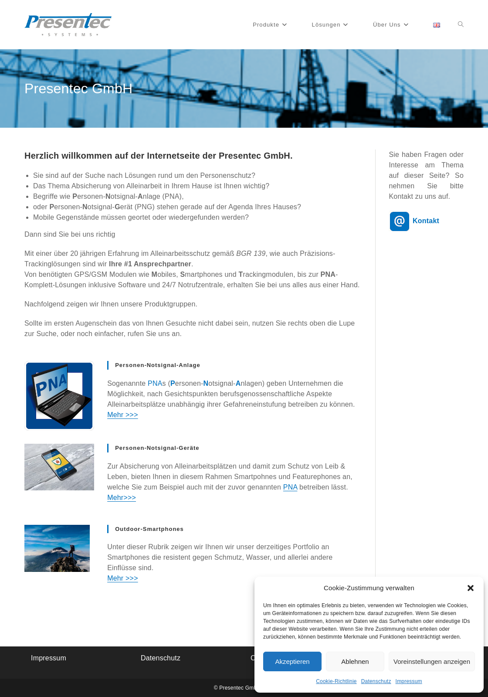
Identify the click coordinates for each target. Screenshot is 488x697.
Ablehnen (355, 661)
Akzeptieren (292, 661)
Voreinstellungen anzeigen (431, 661)
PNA (290, 487)
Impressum (409, 681)
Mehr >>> (122, 414)
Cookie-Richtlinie (336, 681)
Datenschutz (376, 681)
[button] (470, 588)
